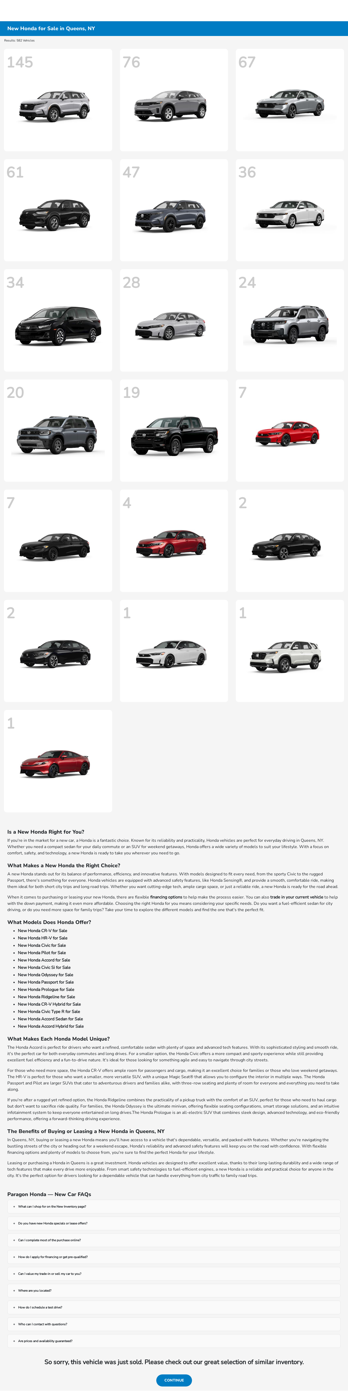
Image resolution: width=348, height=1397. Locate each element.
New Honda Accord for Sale (44, 960)
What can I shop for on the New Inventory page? (52, 1206)
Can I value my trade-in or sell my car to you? (49, 1274)
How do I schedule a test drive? (40, 1307)
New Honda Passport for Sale (46, 982)
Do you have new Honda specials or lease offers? (52, 1223)
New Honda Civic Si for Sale (44, 967)
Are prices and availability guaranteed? (45, 1341)
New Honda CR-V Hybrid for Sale (49, 1004)
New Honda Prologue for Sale (46, 990)
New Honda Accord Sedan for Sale (50, 1019)
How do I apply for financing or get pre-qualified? (52, 1257)
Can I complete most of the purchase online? (49, 1240)
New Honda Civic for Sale (42, 945)
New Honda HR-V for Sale (42, 938)
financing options (166, 897)
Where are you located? (34, 1291)
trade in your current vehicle (296, 897)
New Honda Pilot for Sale (42, 953)
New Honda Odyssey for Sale (45, 975)
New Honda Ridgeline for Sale (46, 997)
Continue (174, 1380)
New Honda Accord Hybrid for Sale (51, 1026)
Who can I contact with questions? (42, 1324)
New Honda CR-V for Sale (42, 931)
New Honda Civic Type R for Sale (49, 1012)
